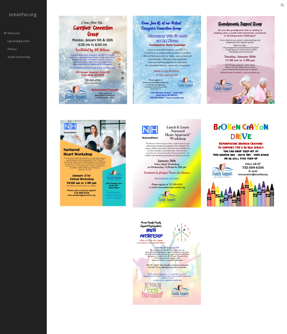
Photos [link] (12, 49)
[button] (282, 5)
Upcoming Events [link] (18, 41)
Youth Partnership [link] (18, 57)
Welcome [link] (13, 33)
